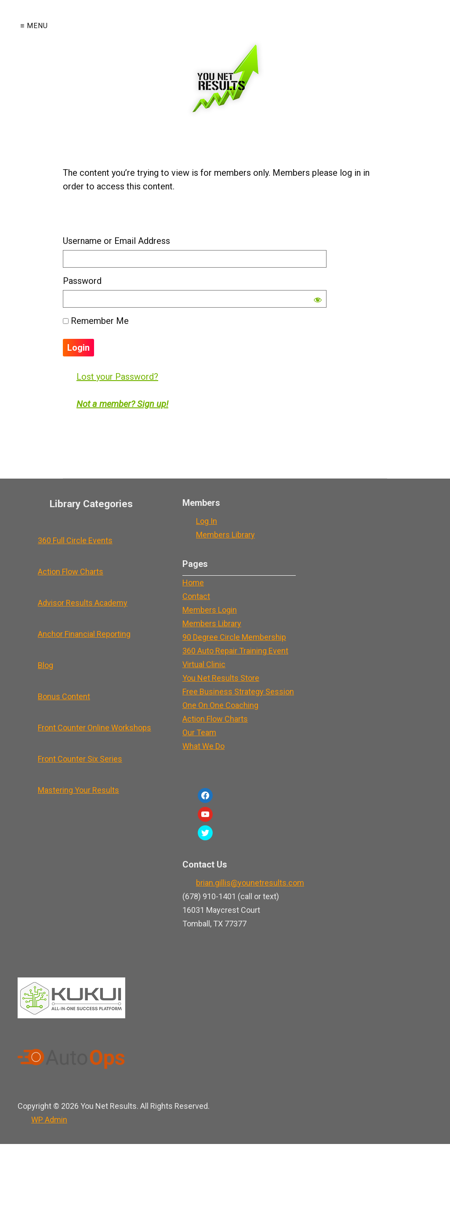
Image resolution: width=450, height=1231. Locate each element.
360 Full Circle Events (75, 540)
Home (193, 582)
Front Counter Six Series (80, 758)
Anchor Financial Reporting (84, 634)
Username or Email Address (116, 241)
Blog (45, 665)
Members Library (225, 534)
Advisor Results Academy (82, 602)
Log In (206, 521)
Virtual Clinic (203, 664)
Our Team (199, 732)
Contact (196, 596)
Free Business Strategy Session (238, 691)
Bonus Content (64, 696)
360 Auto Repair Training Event (235, 650)
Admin (49, 1119)
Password (82, 281)
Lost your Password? (117, 376)
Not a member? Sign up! (122, 404)
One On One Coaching (220, 705)
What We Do (203, 746)
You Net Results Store (220, 678)
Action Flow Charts (70, 571)
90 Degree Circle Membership (234, 637)
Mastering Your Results (78, 790)
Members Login (209, 609)
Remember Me (96, 321)
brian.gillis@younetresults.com (250, 882)
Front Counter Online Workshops (94, 727)
